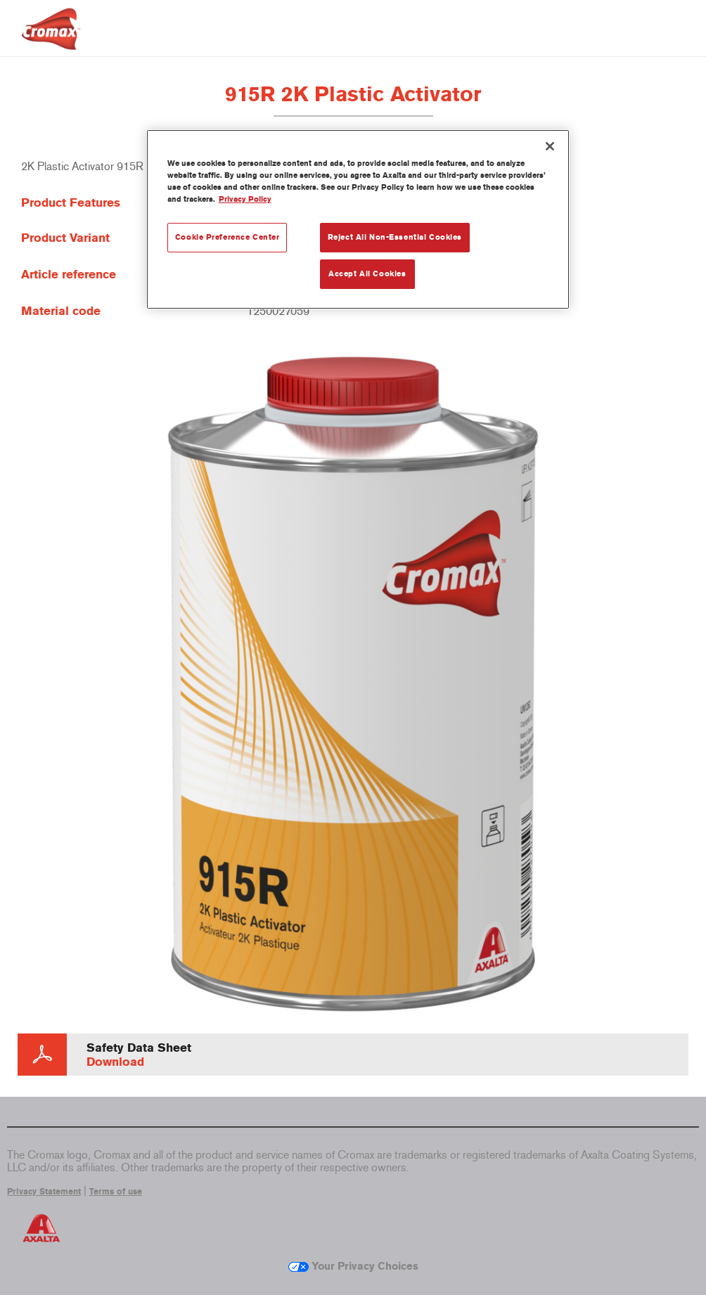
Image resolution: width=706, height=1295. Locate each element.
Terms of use (115, 1192)
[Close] (549, 146)
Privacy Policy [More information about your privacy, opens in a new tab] (245, 199)
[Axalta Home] (51, 39)
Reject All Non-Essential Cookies (395, 237)
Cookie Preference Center (227, 237)
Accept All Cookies (367, 273)
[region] (358, 219)
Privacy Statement (44, 1192)
